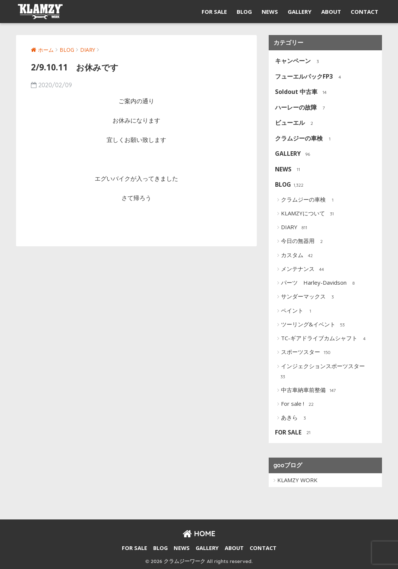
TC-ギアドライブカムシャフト (325, 338)
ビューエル (295, 123)
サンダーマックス (309, 297)
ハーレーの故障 (301, 108)
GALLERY (300, 11)
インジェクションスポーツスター (321, 371)
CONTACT (364, 11)
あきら (295, 418)
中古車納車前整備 (309, 390)
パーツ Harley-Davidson (319, 283)
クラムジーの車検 (304, 138)
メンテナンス (303, 269)
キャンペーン (298, 61)
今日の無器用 (303, 241)
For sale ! (298, 404)
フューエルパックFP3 (309, 77)
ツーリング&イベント (314, 324)
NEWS (270, 11)
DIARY (295, 227)
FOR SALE (214, 11)
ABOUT (331, 11)
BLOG (244, 11)
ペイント (298, 311)
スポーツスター (306, 352)
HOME (199, 533)
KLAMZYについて (309, 213)
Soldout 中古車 (302, 92)
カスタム (298, 255)
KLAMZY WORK (297, 480)
